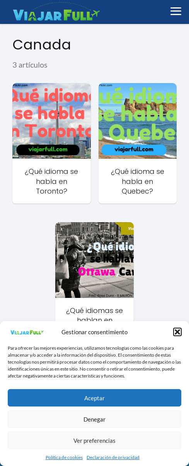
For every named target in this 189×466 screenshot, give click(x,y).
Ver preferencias (94, 440)
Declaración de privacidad (113, 457)
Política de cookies (64, 457)
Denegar (94, 419)
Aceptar (94, 398)
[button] (177, 332)
